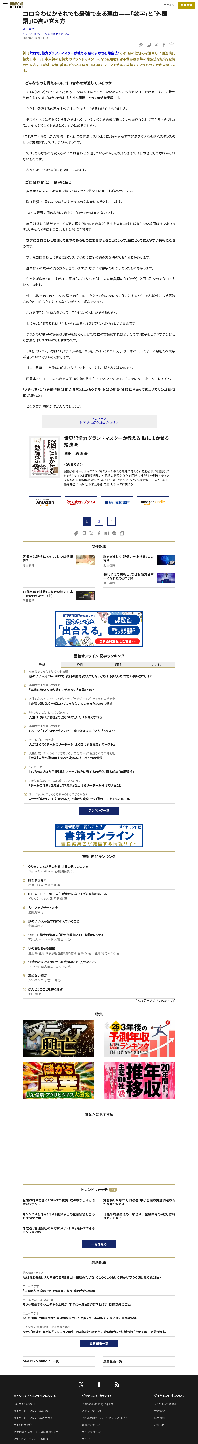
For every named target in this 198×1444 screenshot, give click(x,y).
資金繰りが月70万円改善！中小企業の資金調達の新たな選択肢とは (139, 1202)
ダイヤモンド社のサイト (97, 1395)
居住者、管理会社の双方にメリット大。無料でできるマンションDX (59, 1230)
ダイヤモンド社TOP (165, 1404)
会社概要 (159, 1411)
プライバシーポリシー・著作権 (31, 1439)
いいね (156, 665)
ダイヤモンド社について (169, 1395)
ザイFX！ (87, 1439)
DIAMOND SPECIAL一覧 (41, 1361)
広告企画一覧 (112, 1361)
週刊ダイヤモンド (92, 1411)
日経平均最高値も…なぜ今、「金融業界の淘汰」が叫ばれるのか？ (139, 1216)
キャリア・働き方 (32, 33)
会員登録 (186, 5)
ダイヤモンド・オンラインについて (35, 1395)
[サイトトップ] (15, 5)
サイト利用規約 (23, 1425)
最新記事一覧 (99, 1343)
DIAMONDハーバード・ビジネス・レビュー (106, 1418)
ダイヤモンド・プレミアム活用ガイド (34, 1418)
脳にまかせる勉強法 (57, 33)
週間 (118, 665)
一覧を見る (99, 1244)
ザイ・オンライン (91, 1432)
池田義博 (29, 29)
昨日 (80, 665)
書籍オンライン (91, 1425)
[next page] (111, 521)
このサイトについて (25, 1404)
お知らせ (159, 1425)
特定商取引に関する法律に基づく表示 (36, 1432)
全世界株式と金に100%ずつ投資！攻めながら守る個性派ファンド (59, 1202)
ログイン (169, 5)
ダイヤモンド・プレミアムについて (33, 1411)
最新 (42, 665)
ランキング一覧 (99, 810)
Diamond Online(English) (97, 1404)
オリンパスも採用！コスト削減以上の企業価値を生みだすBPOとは (59, 1216)
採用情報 (159, 1418)
